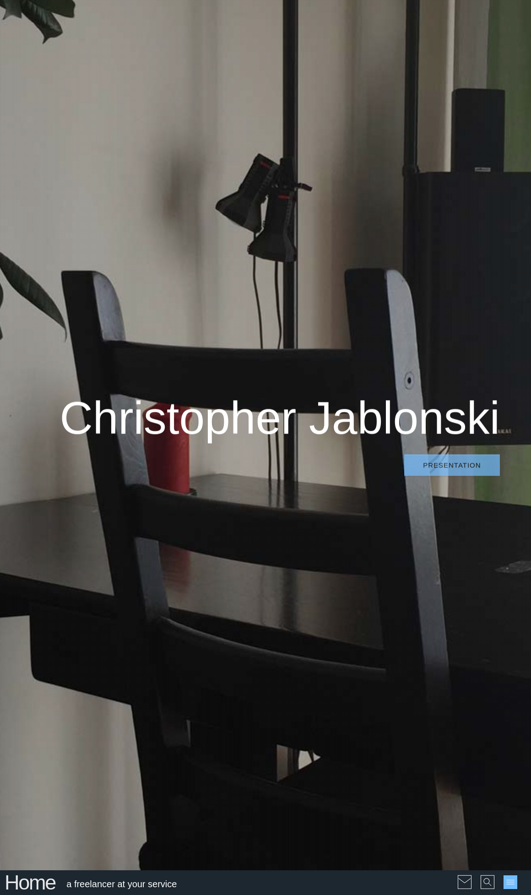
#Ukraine (287, 755)
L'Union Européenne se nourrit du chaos (88, 711)
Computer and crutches (208, 650)
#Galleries (358, 813)
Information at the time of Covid (210, 791)
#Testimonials (294, 732)
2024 (419, 720)
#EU (316, 663)
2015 (438, 697)
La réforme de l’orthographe (193, 682)
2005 (438, 674)
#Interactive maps (301, 825)
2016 (457, 697)
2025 (438, 720)
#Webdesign (293, 766)
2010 (438, 686)
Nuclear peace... (78, 779)
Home (30, 317)
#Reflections (293, 709)
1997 (476, 652)
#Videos (286, 836)
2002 (476, 663)
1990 (400, 652)
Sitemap (189, 882)
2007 (476, 674)
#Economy (290, 663)
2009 (419, 686)
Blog (265, 545)
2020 (438, 709)
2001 (457, 663)
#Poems (286, 697)
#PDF (340, 825)
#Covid (326, 652)
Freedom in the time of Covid (206, 755)
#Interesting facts (329, 674)
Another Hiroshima (265, 377)
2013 (400, 697)
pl (415, 767)
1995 (438, 652)
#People (312, 686)
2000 (438, 663)
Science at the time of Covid (204, 719)
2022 (476, 709)
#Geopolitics (346, 663)
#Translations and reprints (313, 743)
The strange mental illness (93, 679)
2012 (476, 686)
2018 (400, 709)
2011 (457, 686)
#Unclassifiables (329, 755)
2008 (400, 686)
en (397, 767)
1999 (419, 663)
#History (286, 674)
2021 (457, 709)
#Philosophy (347, 686)
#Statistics (335, 720)
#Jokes (285, 686)
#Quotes (345, 697)
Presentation (452, 182)
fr (407, 767)
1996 (457, 652)
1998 (400, 663)
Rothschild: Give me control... (83, 747)
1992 (419, 652)
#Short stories (295, 720)
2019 (419, 709)
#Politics (315, 697)
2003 (400, 674)
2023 (400, 720)
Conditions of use (150, 882)
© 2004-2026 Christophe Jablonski (78, 882)
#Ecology (354, 652)
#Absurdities (293, 652)
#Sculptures (333, 709)
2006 (457, 674)
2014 (419, 697)
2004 (419, 674)
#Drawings (322, 813)
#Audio (292, 813)
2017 (476, 697)
